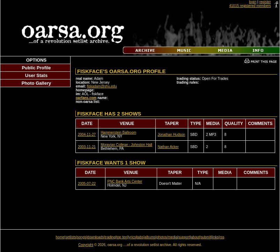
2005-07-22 (87, 184)
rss (222, 237)
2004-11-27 (87, 134)
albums (149, 237)
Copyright (85, 245)
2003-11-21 (87, 147)
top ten (121, 237)
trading (110, 237)
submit (205, 237)
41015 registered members (250, 6)
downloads (95, 237)
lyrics (132, 237)
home (60, 237)
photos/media (166, 237)
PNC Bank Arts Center (125, 181)
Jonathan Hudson (171, 134)
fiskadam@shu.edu (102, 86)
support (184, 237)
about (195, 237)
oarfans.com (86, 98)
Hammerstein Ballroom (118, 132)
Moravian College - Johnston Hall (126, 145)
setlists (70, 237)
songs (81, 237)
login (252, 2)
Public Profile (36, 67)
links (215, 237)
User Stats (36, 75)
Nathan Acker (168, 147)
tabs (140, 237)
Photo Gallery (36, 83)
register (265, 2)
